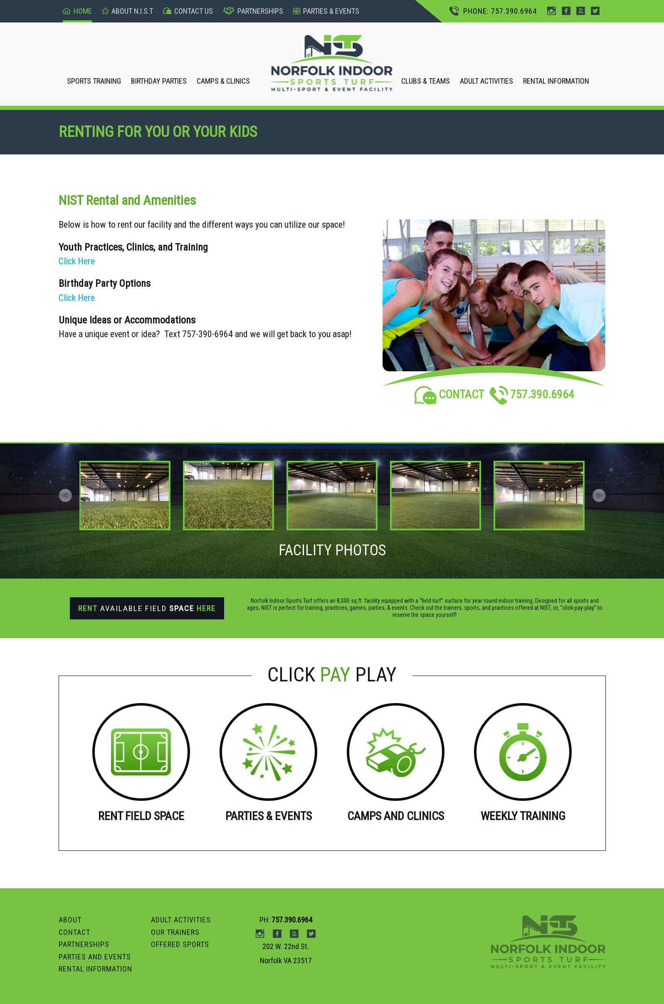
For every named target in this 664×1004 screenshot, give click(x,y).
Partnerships (253, 11)
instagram (551, 11)
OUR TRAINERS (175, 932)
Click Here (77, 261)
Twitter (595, 11)
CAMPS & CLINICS (223, 81)
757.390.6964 (532, 394)
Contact (74, 932)
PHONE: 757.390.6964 (493, 11)
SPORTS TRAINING (94, 81)
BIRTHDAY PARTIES (159, 81)
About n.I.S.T (127, 11)
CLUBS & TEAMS (425, 81)
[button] (599, 495)
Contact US (188, 11)
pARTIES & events (326, 11)
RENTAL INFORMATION (556, 81)
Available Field (147, 608)
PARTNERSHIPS (84, 944)
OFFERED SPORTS (180, 944)
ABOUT (70, 919)
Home (77, 11)
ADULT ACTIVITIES (486, 81)
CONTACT (449, 394)
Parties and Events (95, 956)
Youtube (580, 11)
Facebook (566, 11)
